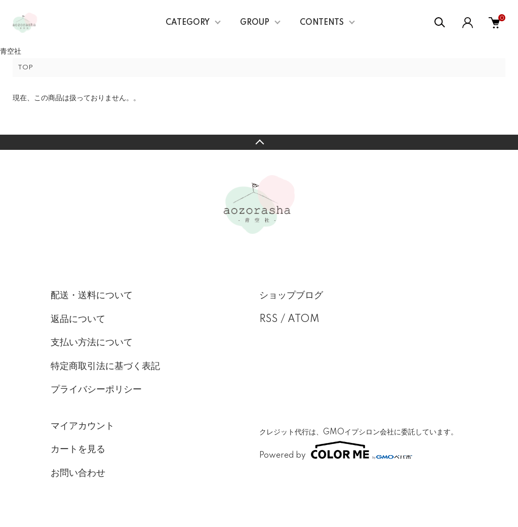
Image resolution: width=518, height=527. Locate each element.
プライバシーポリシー (96, 390)
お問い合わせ (78, 473)
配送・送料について (92, 296)
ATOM (304, 319)
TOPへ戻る (259, 142)
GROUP (254, 23)
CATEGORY (188, 23)
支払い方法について (92, 343)
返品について (78, 319)
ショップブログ (291, 296)
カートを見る (78, 449)
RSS (268, 319)
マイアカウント (82, 426)
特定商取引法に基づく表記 (105, 366)
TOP (25, 67)
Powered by (335, 450)
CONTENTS (322, 23)
